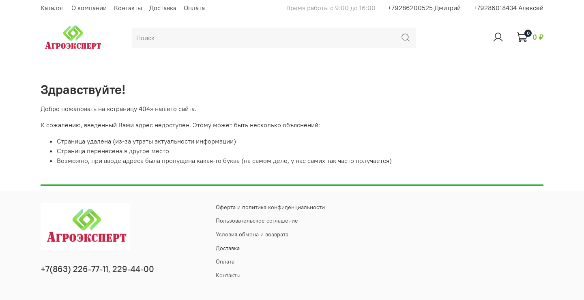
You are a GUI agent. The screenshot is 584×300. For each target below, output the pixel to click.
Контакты (128, 8)
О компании (89, 8)
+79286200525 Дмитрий (424, 8)
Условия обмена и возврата (252, 234)
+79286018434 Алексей (508, 8)
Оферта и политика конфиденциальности (270, 207)
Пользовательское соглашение (257, 220)
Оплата (194, 8)
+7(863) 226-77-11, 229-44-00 (97, 269)
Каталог (52, 8)
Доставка (162, 8)
